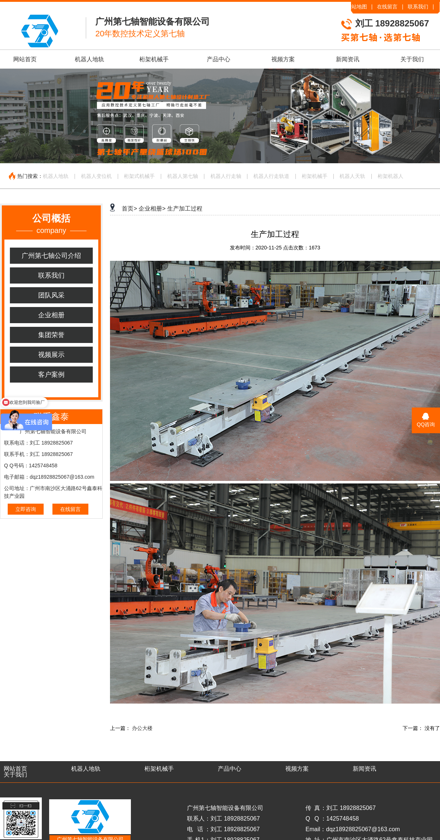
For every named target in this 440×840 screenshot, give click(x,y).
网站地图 (356, 7)
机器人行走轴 (225, 176)
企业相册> (152, 208)
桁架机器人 (390, 176)
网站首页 (25, 59)
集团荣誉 (51, 335)
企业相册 (51, 315)
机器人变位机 (96, 176)
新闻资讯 (347, 59)
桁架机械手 (154, 59)
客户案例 (51, 374)
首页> (129, 208)
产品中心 (218, 59)
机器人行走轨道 (271, 176)
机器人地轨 (89, 59)
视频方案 (283, 59)
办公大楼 (142, 728)
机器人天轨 (352, 176)
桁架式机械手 (139, 176)
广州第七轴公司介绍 (51, 255)
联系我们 (418, 7)
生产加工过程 (184, 208)
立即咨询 (25, 509)
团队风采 (51, 295)
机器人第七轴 (182, 176)
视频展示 (51, 354)
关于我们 (412, 59)
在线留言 (387, 7)
